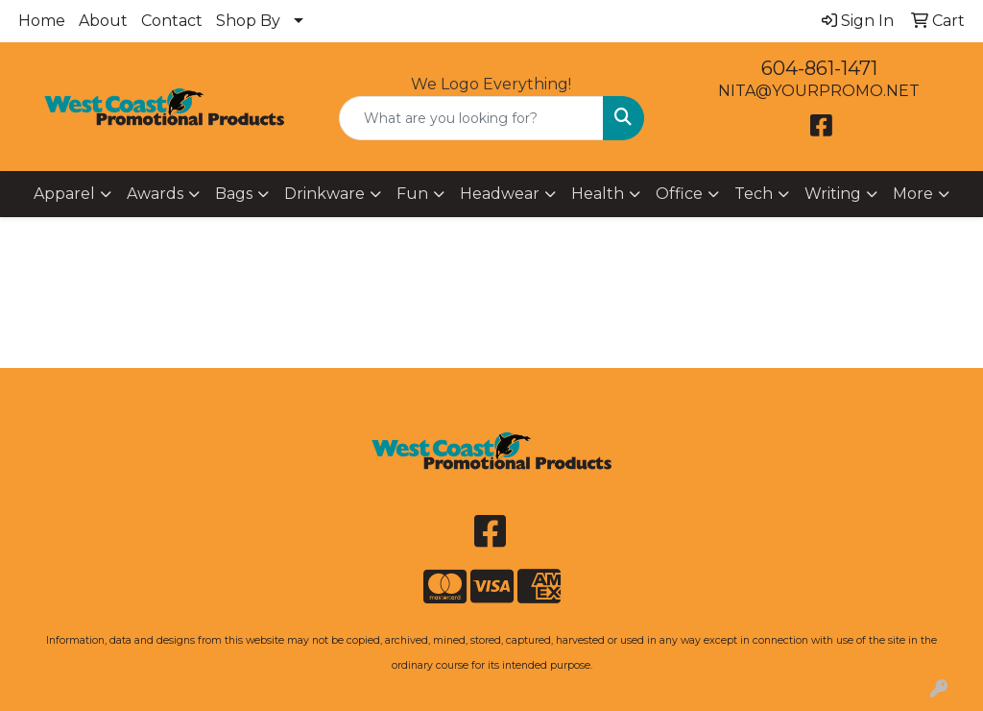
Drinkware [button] (324, 193)
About (103, 21)
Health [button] (597, 193)
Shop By (248, 21)
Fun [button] (412, 193)
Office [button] (679, 193)
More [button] (913, 193)
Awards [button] (155, 193)
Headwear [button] (499, 193)
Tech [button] (753, 193)
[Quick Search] (471, 118)
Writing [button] (832, 193)
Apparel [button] (64, 193)
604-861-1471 (819, 68)
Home (41, 21)
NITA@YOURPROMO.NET (819, 91)
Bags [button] (233, 193)
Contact (172, 21)
